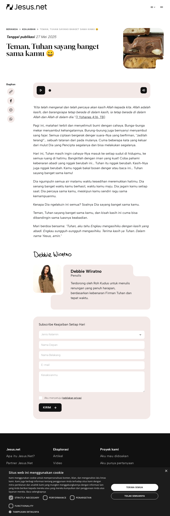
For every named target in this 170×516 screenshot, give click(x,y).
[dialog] (85, 491)
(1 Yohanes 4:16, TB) (90, 117)
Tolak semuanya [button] (134, 495)
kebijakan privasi (72, 397)
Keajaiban (29, 29)
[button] (58, 511)
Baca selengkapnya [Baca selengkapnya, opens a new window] (36, 491)
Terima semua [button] (134, 487)
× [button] (166, 471)
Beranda (12, 29)
